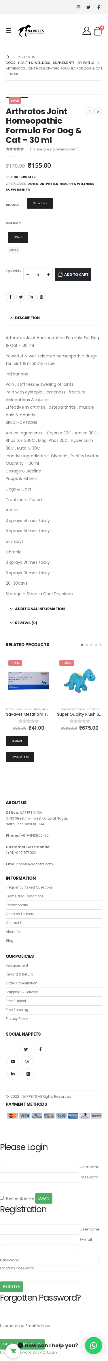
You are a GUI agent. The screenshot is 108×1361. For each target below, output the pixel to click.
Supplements (18, 189)
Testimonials (17, 905)
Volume (13, 223)
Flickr (28, 1074)
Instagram (27, 1061)
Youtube (13, 1061)
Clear (14, 250)
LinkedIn (31, 297)
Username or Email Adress (25, 1325)
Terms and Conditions (25, 896)
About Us (13, 931)
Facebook (10, 297)
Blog (9, 940)
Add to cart (76, 274)
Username (90, 1167)
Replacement (17, 965)
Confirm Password (17, 1268)
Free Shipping (17, 1010)
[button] (82, 644)
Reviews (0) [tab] (26, 623)
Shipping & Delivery (22, 992)
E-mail (86, 1239)
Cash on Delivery (20, 914)
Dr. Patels (48, 183)
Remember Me (17, 1198)
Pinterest (41, 297)
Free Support (16, 1001)
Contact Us (15, 923)
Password (89, 1177)
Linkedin (13, 1074)
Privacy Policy (17, 1018)
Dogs (32, 183)
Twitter (20, 297)
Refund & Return (19, 974)
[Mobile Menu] (10, 30)
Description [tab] (27, 318)
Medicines (48, 709)
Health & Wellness (77, 183)
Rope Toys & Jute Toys (84, 709)
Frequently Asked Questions (29, 887)
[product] (29, 680)
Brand (12, 204)
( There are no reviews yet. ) (54, 149)
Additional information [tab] (40, 609)
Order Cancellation (21, 983)
